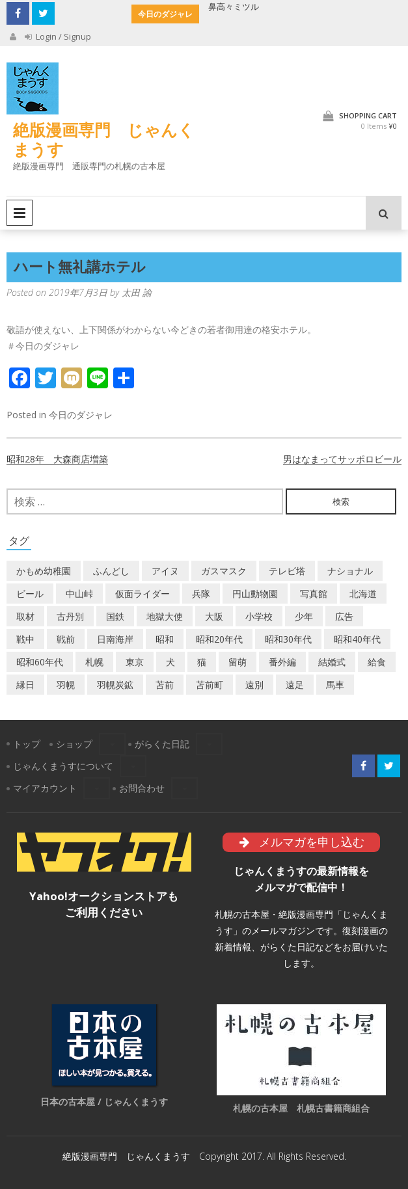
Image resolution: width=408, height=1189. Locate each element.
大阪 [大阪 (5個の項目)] (214, 616)
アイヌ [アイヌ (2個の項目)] (165, 571)
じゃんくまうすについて (63, 766)
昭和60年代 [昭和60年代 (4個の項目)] (39, 662)
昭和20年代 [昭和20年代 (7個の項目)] (219, 639)
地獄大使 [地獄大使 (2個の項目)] (164, 616)
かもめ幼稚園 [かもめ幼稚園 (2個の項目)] (43, 571)
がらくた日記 (162, 744)
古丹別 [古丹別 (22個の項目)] (70, 616)
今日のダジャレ (81, 414)
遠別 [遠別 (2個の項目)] (254, 684)
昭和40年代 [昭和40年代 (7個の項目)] (357, 639)
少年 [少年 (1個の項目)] (304, 616)
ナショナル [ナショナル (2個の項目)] (350, 571)
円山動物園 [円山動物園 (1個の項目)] (255, 593)
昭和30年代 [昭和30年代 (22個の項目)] (288, 639)
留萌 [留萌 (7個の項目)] (237, 662)
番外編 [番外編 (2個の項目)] (282, 662)
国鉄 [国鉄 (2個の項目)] (115, 616)
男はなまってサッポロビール (342, 459)
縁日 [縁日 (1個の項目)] (25, 684)
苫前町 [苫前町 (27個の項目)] (209, 684)
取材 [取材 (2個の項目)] (25, 616)
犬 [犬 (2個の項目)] (170, 662)
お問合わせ (142, 788)
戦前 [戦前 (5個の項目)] (66, 639)
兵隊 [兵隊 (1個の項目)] (201, 593)
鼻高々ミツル (233, 6)
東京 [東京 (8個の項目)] (135, 662)
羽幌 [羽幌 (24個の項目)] (66, 684)
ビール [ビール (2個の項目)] (30, 593)
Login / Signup (58, 36)
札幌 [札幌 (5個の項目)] (94, 662)
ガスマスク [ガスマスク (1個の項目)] (224, 571)
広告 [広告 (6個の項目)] (344, 616)
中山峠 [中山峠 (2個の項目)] (79, 593)
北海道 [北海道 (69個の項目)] (363, 593)
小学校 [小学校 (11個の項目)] (259, 616)
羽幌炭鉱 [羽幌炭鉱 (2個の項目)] (115, 684)
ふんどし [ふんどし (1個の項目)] (111, 571)
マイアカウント (45, 788)
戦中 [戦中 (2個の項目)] (25, 639)
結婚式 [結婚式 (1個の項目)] (332, 662)
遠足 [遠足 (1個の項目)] (295, 684)
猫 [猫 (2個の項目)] (201, 662)
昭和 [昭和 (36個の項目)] (165, 639)
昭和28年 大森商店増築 (57, 459)
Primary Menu (20, 213)
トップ (26, 744)
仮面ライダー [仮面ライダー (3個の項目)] (142, 593)
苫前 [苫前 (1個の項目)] (165, 684)
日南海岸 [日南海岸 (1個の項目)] (115, 639)
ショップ (74, 744)
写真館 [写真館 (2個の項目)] (313, 593)
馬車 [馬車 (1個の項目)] (335, 684)
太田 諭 (137, 292)
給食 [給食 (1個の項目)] (377, 662)
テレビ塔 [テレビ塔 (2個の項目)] (287, 571)
